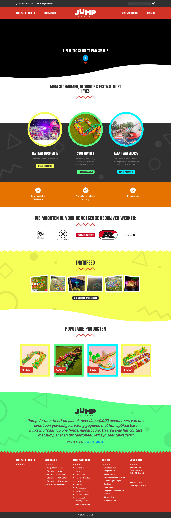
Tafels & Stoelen (83, 477)
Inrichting (80, 481)
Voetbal (79, 484)
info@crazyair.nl (139, 485)
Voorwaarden (109, 474)
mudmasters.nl (93, 442)
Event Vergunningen (112, 480)
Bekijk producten (45, 166)
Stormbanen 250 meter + (57, 481)
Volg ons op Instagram (85, 298)
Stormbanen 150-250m (57, 477)
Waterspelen (81, 487)
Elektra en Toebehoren (56, 484)
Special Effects (82, 491)
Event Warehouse (129, 13)
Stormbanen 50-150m (56, 474)
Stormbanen (50, 13)
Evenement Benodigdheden (82, 499)
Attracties (80, 467)
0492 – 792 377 (139, 482)
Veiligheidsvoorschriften (114, 477)
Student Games (82, 494)
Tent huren (80, 474)
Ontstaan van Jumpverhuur (110, 469)
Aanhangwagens (83, 504)
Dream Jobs (109, 487)
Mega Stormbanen (55, 467)
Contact (151, 13)
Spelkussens (81, 471)
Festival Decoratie (25, 13)
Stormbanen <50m (55, 471)
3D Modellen (109, 496)
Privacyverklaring (111, 500)
